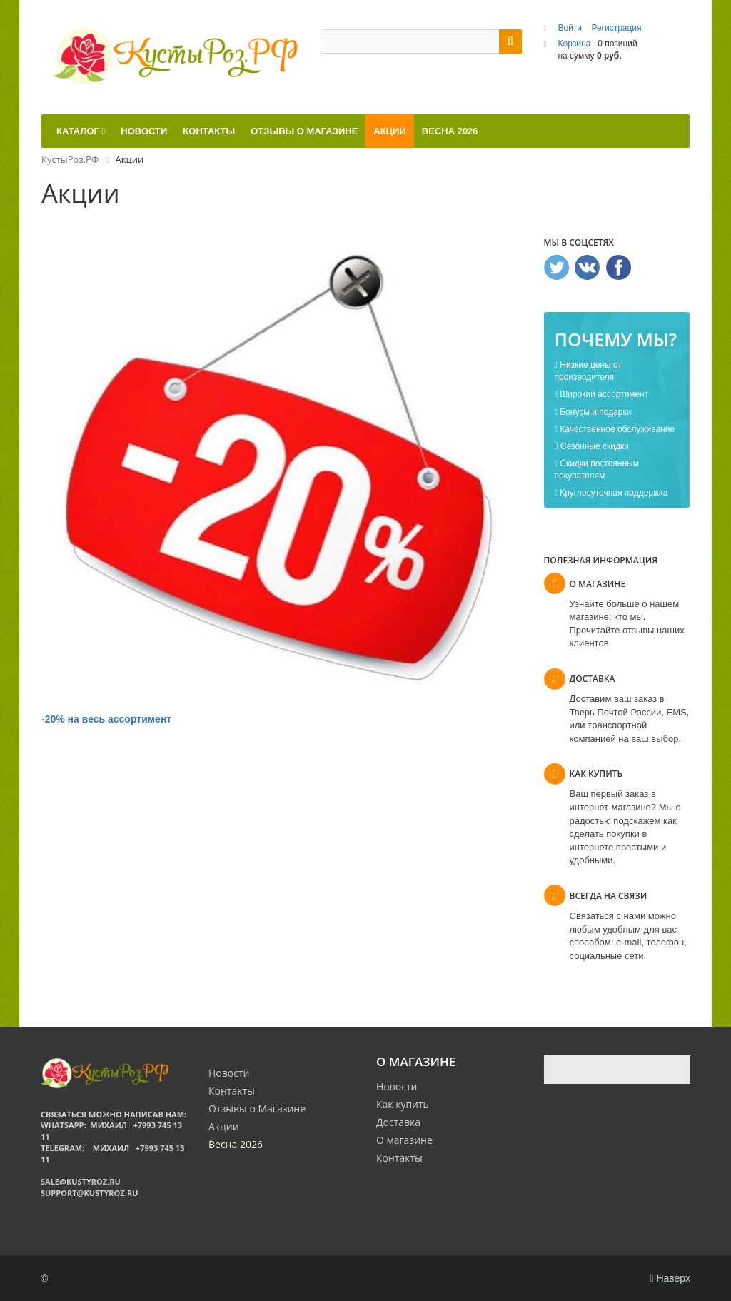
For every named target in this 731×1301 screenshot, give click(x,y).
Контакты (399, 1158)
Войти (571, 28)
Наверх (670, 1278)
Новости (396, 1086)
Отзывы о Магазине (257, 1108)
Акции (223, 1126)
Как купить (402, 1104)
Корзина (574, 44)
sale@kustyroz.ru (81, 1181)
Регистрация (616, 28)
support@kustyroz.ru (89, 1192)
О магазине (404, 1140)
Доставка (398, 1122)
